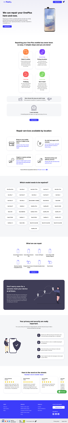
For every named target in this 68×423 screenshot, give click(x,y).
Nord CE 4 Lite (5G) (58, 223)
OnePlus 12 (46, 217)
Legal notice (64, 420)
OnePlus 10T (58, 211)
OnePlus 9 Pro (34, 206)
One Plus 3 (22, 200)
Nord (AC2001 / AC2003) (34, 200)
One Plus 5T (45, 195)
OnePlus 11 (22, 217)
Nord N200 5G (22, 211)
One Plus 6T (22, 195)
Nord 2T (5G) (10, 217)
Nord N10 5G (46, 200)
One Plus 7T (45, 189)
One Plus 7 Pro (58, 189)
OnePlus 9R (45, 206)
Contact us (44, 169)
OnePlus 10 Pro (34, 211)
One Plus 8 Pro (10, 189)
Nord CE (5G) (34, 217)
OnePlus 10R (46, 211)
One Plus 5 (58, 195)
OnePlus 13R (34, 228)
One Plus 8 (22, 189)
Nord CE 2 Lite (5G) (34, 223)
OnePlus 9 (22, 206)
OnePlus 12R (58, 217)
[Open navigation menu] (4, 2)
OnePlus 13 (10, 223)
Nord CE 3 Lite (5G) (46, 223)
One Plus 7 (10, 195)
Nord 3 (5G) (22, 223)
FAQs (39, 169)
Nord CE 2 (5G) (58, 206)
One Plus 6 (34, 195)
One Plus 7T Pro (34, 189)
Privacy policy (56, 420)
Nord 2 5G (10, 211)
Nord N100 (58, 200)
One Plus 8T (10, 206)
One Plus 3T (10, 200)
